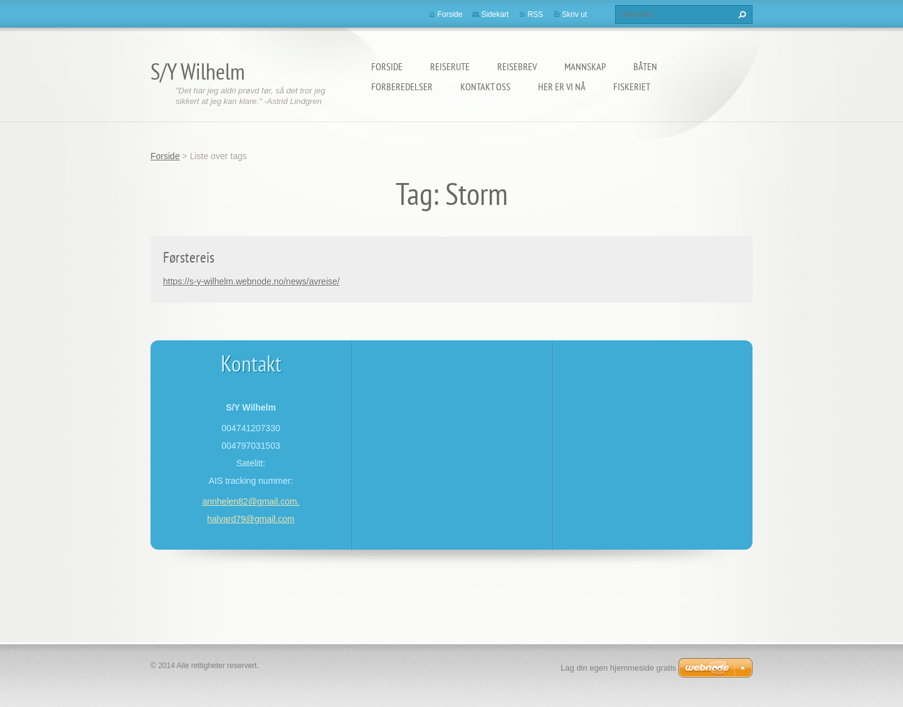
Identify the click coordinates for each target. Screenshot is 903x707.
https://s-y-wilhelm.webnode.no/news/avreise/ (251, 281)
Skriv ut (574, 14)
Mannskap (585, 66)
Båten (645, 66)
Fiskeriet (631, 86)
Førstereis (188, 257)
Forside (387, 66)
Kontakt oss (485, 86)
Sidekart (495, 14)
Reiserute (450, 66)
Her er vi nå (562, 86)
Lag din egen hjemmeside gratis (618, 668)
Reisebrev (517, 66)
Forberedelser (402, 86)
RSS (535, 14)
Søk (740, 14)
